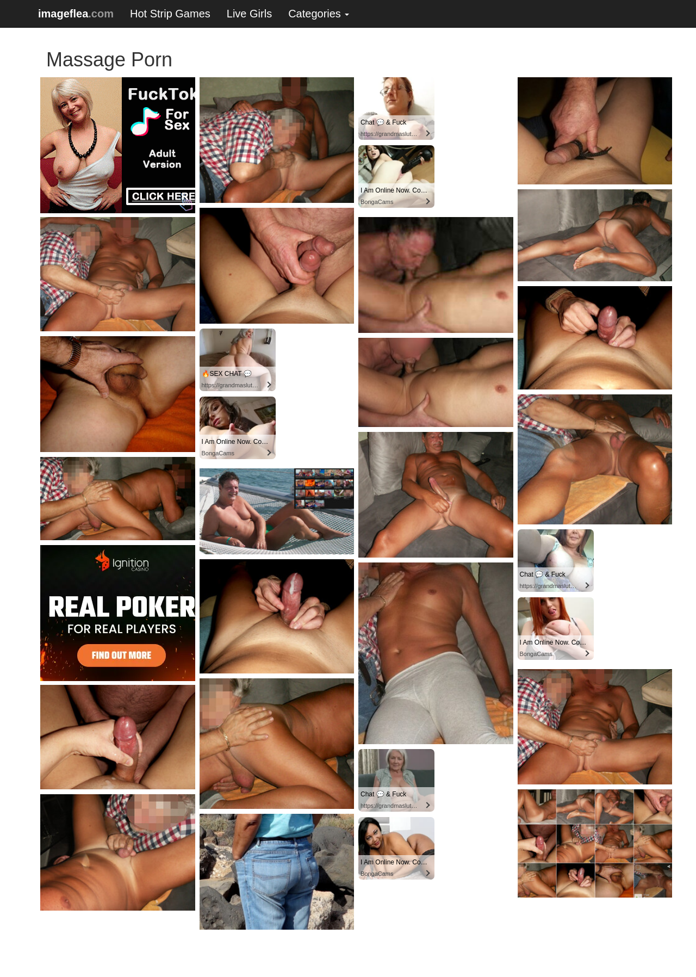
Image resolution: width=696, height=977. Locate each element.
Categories (318, 14)
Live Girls (249, 14)
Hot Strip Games (170, 14)
